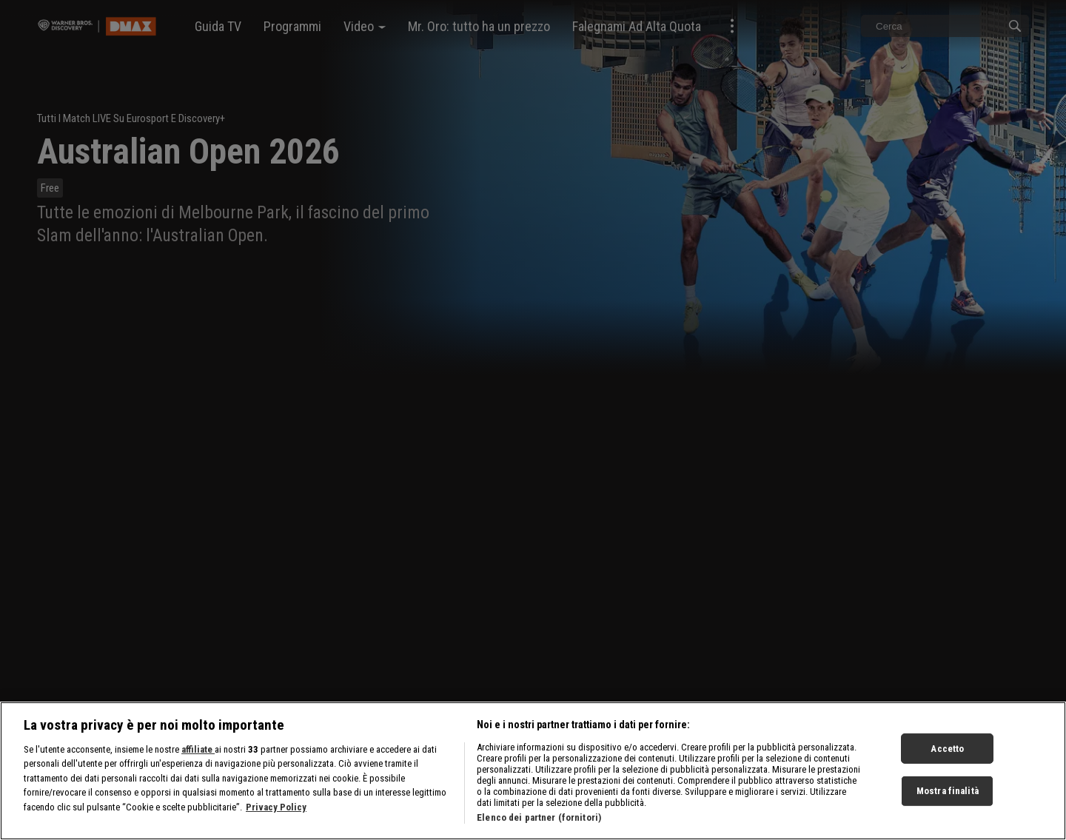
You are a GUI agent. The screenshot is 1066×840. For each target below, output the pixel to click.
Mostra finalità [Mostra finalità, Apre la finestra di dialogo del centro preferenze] (947, 806)
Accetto (947, 764)
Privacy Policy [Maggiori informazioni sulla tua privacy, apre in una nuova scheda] (276, 822)
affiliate (198, 764)
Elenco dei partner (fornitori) (539, 833)
